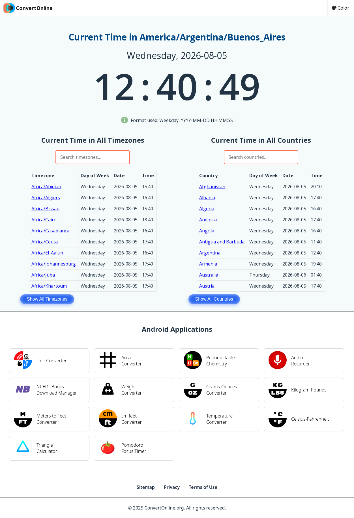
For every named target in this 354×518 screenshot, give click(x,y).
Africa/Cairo (44, 220)
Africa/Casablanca (50, 231)
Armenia (208, 264)
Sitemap (146, 487)
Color (340, 8)
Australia (208, 275)
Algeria (206, 209)
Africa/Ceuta (44, 242)
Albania (207, 197)
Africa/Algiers (45, 197)
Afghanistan (212, 186)
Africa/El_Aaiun (47, 253)
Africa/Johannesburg (53, 264)
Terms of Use (203, 487)
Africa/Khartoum (49, 286)
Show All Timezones (47, 299)
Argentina (209, 253)
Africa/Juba (43, 275)
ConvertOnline (27, 8)
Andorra (208, 220)
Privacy (172, 487)
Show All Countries (214, 299)
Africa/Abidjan (46, 186)
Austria (206, 286)
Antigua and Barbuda (221, 242)
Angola (206, 231)
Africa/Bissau (45, 209)
